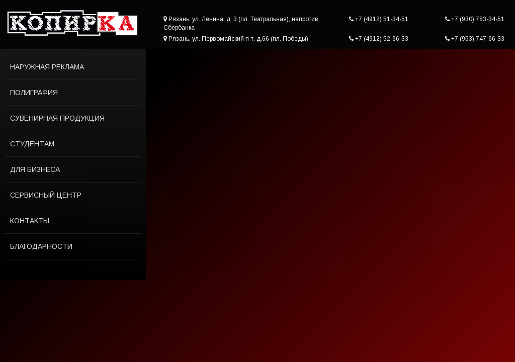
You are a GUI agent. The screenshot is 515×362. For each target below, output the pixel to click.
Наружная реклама (47, 67)
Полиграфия (34, 92)
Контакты (29, 221)
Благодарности (41, 246)
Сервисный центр (45, 195)
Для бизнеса (35, 169)
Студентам (32, 144)
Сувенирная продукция (57, 118)
